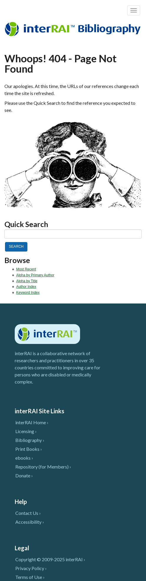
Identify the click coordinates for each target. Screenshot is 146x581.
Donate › (24, 475)
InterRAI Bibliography (73, 29)
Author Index (26, 287)
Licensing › (25, 431)
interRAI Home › (31, 422)
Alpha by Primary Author (35, 275)
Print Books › (28, 449)
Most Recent (26, 269)
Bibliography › (29, 440)
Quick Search (26, 224)
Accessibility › (29, 522)
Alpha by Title (26, 281)
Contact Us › (28, 513)
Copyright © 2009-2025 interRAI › (50, 559)
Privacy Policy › (31, 568)
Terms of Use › (29, 577)
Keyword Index (27, 292)
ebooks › (24, 458)
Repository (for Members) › (43, 466)
